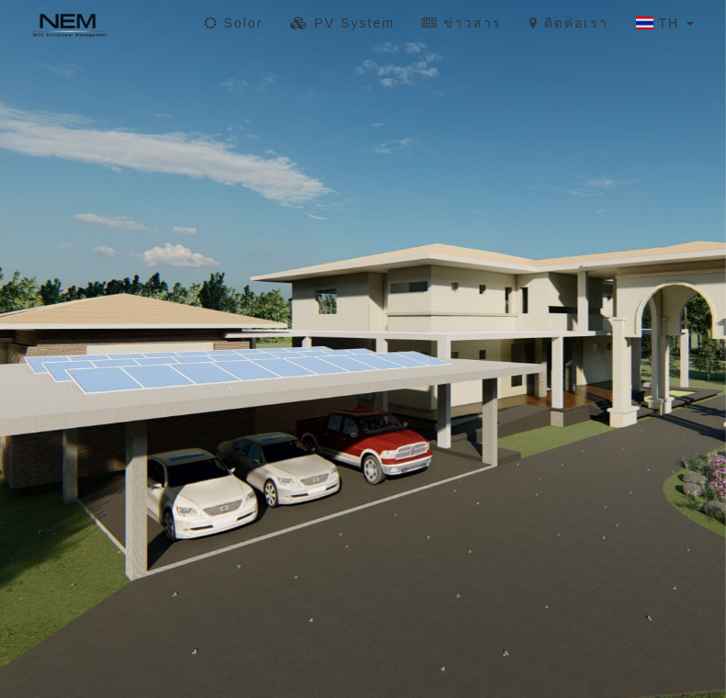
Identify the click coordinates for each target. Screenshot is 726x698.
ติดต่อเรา (568, 23)
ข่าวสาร (462, 23)
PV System (342, 23)
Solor (234, 23)
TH (665, 23)
